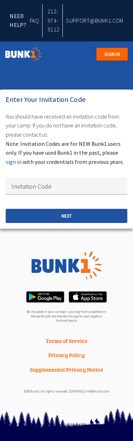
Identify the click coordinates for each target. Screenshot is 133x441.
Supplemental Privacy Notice (66, 369)
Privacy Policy (66, 355)
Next (66, 216)
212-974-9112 (53, 20)
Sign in (112, 54)
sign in (14, 161)
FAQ (34, 20)
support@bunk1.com (94, 20)
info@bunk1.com (97, 391)
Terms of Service (67, 340)
